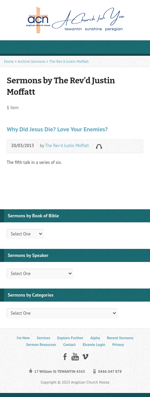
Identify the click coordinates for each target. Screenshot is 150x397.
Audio (99, 146)
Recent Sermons (120, 337)
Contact (69, 344)
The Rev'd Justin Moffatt (69, 61)
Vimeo (85, 356)
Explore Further (70, 337)
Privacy (118, 344)
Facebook (65, 356)
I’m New (23, 337)
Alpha (95, 337)
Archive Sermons (31, 61)
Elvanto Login (94, 344)
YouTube (75, 356)
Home (9, 61)
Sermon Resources (41, 344)
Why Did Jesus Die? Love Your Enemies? (57, 129)
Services (43, 337)
